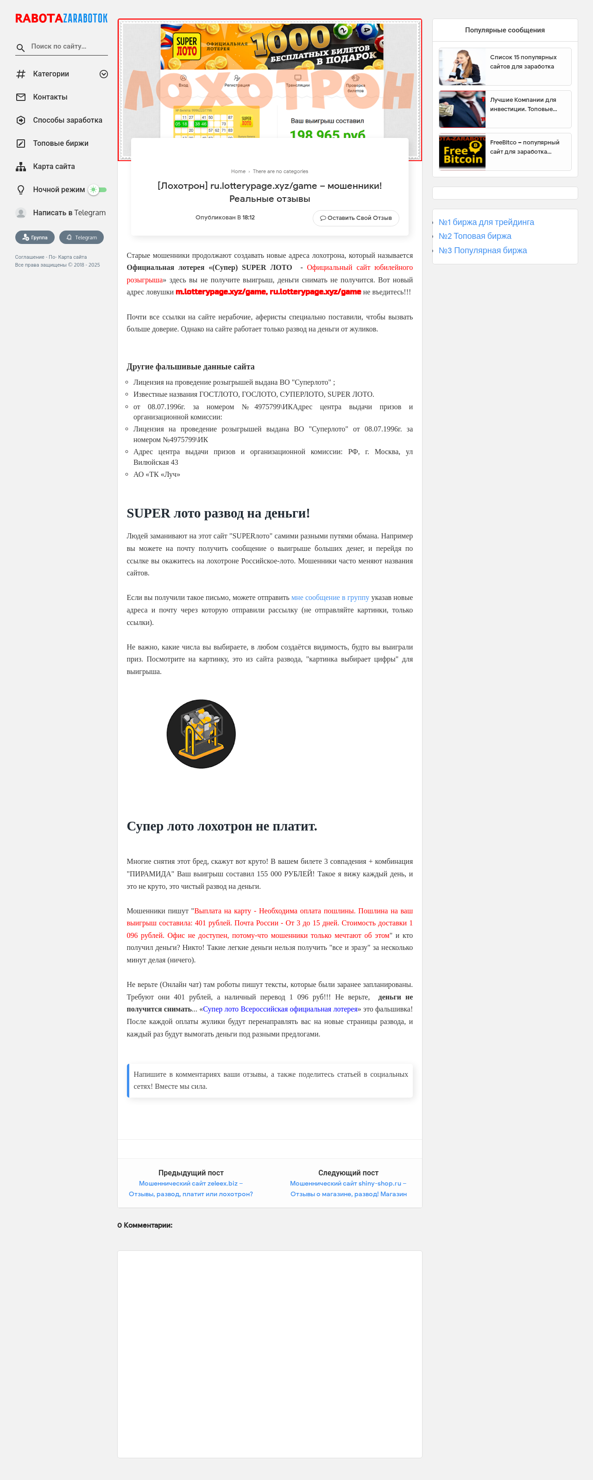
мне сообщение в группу (330, 597)
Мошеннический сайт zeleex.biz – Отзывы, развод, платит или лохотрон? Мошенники (191, 1194)
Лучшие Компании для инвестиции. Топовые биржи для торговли (523, 104)
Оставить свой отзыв (360, 218)
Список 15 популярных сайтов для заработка (523, 61)
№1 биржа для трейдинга (487, 222)
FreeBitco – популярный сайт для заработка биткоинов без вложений (527, 147)
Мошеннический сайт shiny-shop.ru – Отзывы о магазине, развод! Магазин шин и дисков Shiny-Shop (348, 1194)
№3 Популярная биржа (483, 250)
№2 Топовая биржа (475, 236)
